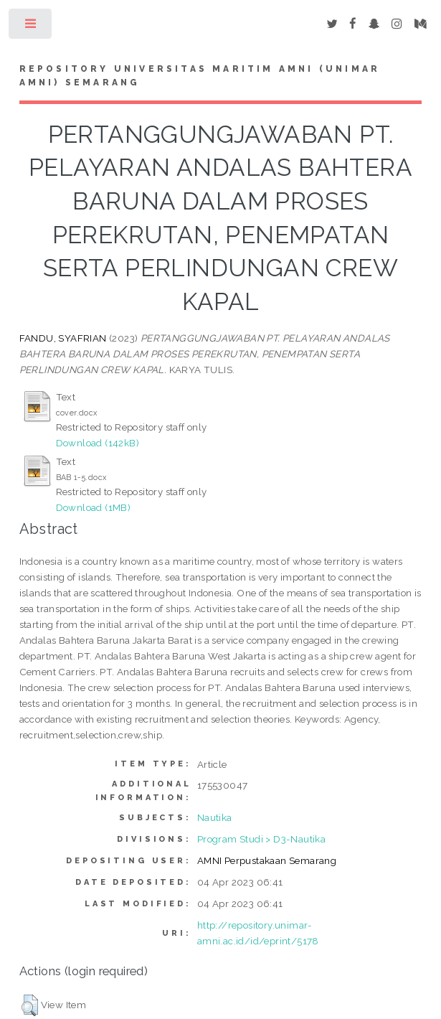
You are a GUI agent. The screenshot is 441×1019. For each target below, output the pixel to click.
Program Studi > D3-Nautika (261, 839)
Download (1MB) (93, 507)
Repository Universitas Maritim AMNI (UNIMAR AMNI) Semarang (200, 76)
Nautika (214, 817)
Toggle (31, 27)
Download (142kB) (97, 443)
